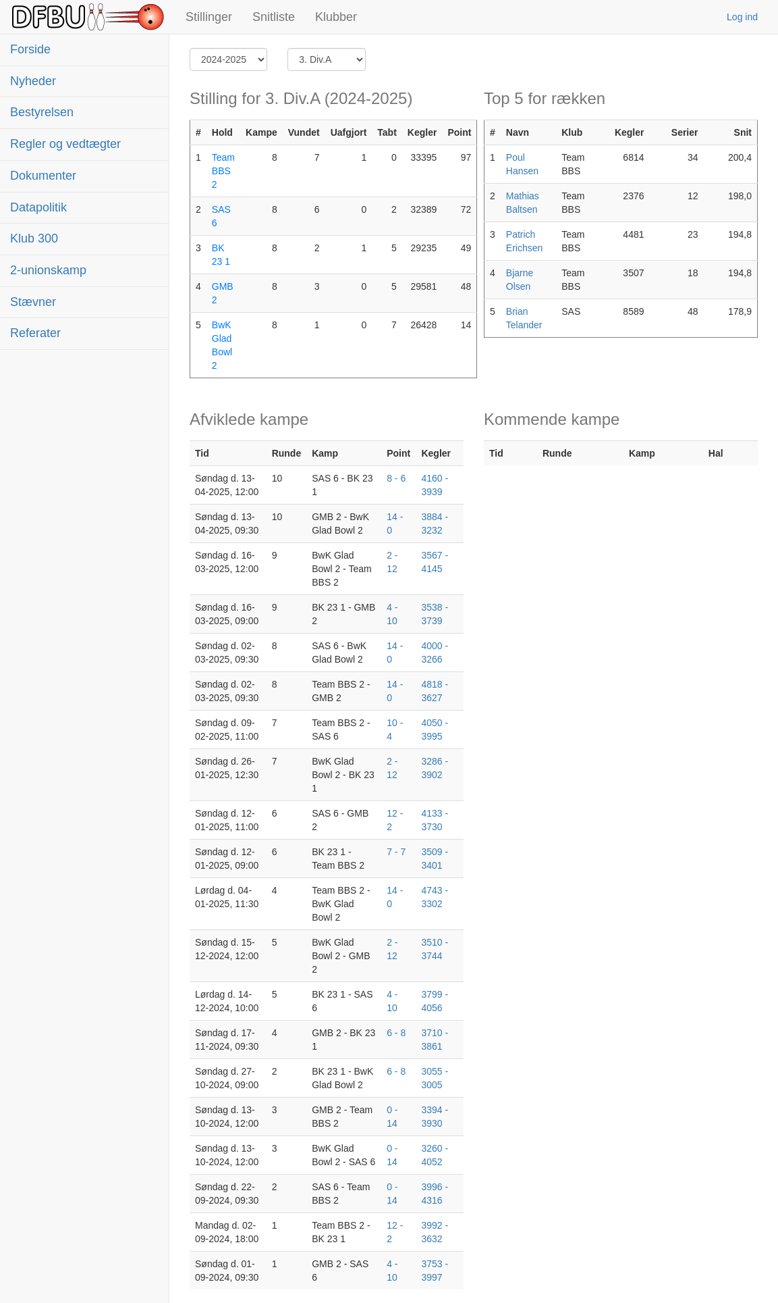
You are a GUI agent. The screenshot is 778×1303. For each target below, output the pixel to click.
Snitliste (273, 17)
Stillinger (209, 17)
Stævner (33, 302)
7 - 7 (396, 851)
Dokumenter (43, 175)
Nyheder (33, 81)
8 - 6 (396, 478)
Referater (35, 333)
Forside (30, 49)
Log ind (742, 16)
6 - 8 (396, 1032)
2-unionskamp (48, 270)
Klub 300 (34, 238)
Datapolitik (38, 207)
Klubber (336, 17)
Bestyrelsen (42, 112)
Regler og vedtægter (65, 144)
